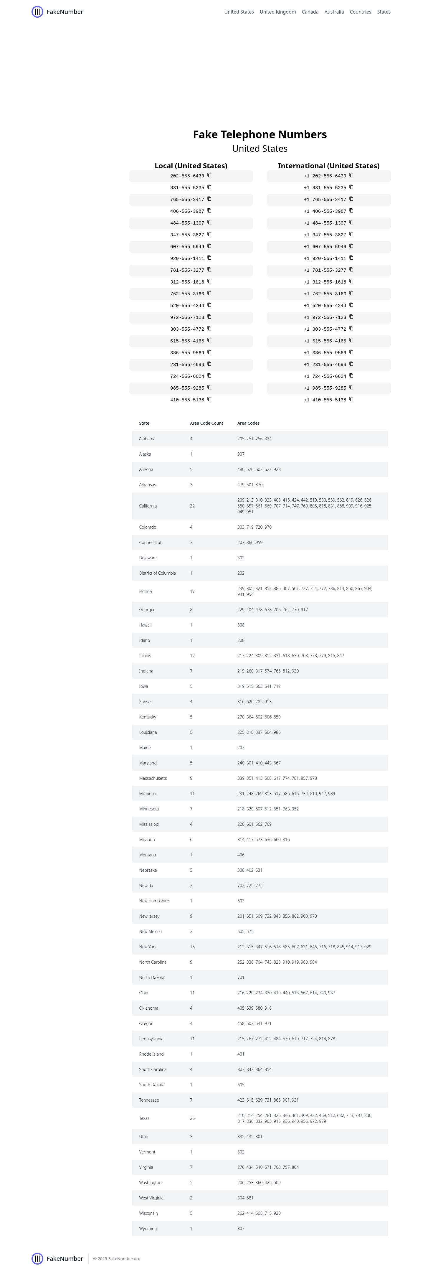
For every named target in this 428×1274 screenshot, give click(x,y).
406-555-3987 (188, 211)
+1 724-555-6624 (326, 376)
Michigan (147, 793)
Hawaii (145, 625)
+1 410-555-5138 (326, 400)
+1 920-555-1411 (326, 258)
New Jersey (149, 916)
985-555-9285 (188, 388)
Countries (360, 12)
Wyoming (148, 1228)
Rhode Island (151, 1054)
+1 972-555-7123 (326, 317)
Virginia (146, 1167)
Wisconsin (148, 1213)
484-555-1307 (188, 223)
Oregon (146, 1023)
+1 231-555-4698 (326, 364)
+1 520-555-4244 (326, 306)
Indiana (146, 671)
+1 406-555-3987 (326, 211)
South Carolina (153, 1069)
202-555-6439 (188, 176)
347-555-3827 (188, 235)
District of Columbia (157, 573)
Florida (145, 591)
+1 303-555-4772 (326, 329)
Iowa (143, 686)
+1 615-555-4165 (326, 341)
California (148, 506)
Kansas (146, 701)
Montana (147, 855)
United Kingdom (278, 12)
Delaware (148, 558)
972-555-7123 (188, 317)
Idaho (144, 640)
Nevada (146, 885)
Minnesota (149, 809)
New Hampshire (154, 901)
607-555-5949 (188, 247)
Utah (143, 1136)
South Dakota (152, 1084)
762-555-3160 (188, 294)
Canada (310, 12)
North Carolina (153, 962)
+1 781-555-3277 (326, 270)
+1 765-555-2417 (326, 199)
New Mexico (150, 931)
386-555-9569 (188, 353)
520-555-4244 (188, 306)
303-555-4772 (188, 329)
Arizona (146, 469)
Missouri (147, 839)
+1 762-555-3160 (326, 294)
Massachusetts (153, 778)
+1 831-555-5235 (326, 188)
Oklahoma (148, 1008)
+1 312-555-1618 (326, 282)
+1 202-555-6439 (326, 176)
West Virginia (151, 1198)
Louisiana (148, 732)
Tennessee (149, 1100)
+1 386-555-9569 (326, 353)
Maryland (148, 763)
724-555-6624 (188, 376)
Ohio (143, 993)
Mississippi (149, 824)
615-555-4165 (188, 341)
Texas (144, 1118)
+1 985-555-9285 (326, 388)
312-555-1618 (188, 282)
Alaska (145, 454)
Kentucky (147, 717)
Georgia (146, 609)
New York (148, 947)
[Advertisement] (214, 68)
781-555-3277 (188, 270)
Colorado (147, 527)
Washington (150, 1182)
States (384, 12)
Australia (334, 12)
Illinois (145, 655)
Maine (145, 747)
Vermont (147, 1152)
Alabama (147, 438)
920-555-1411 (188, 258)
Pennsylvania (151, 1038)
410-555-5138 (188, 400)
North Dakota (152, 977)
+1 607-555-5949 (326, 247)
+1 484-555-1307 (326, 223)
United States (239, 12)
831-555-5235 (188, 188)
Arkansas (147, 484)
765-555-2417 (188, 199)
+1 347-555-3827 (326, 235)
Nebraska (148, 870)
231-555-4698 (188, 364)
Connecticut (150, 542)
